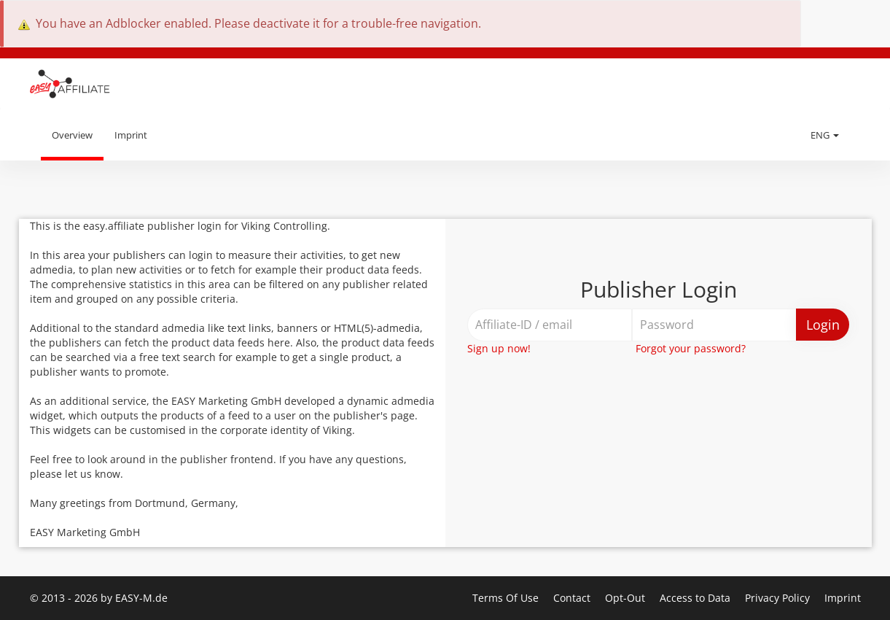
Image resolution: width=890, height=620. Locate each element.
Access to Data (696, 598)
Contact (573, 598)
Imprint (130, 135)
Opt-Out (626, 598)
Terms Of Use (507, 598)
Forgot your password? (691, 348)
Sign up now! (499, 348)
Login (823, 324)
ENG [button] (825, 135)
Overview (72, 135)
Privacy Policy (779, 598)
